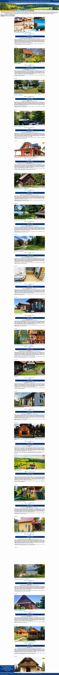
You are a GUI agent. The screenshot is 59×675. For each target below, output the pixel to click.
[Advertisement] (29, 556)
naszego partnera (28, 45)
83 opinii (38, 164)
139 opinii (33, 258)
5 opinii (36, 586)
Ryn (43, 17)
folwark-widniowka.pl (56, 0)
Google (2, 666)
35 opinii (38, 648)
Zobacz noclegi (30, 37)
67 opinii (36, 39)
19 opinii (43, 446)
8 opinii (33, 289)
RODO (9, 670)
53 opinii (34, 414)
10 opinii (35, 195)
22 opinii (37, 352)
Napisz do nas (39, 673)
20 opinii (32, 383)
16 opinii (33, 70)
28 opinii (34, 133)
